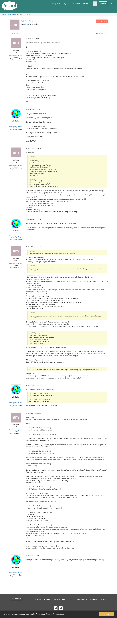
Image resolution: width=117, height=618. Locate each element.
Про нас (38, 599)
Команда (47, 599)
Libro (70, 599)
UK (112, 3)
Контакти (103, 599)
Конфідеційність (81, 599)
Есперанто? (56, 3)
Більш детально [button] (59, 614)
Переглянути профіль (16, 55)
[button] (95, 3)
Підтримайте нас (60, 599)
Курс (66, 3)
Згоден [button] (106, 614)
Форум (4, 14)
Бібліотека (87, 3)
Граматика (75, 3)
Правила (93, 599)
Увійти (103, 4)
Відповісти (102, 21)
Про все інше (13, 14)
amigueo (26, 24)
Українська (16, 599)
